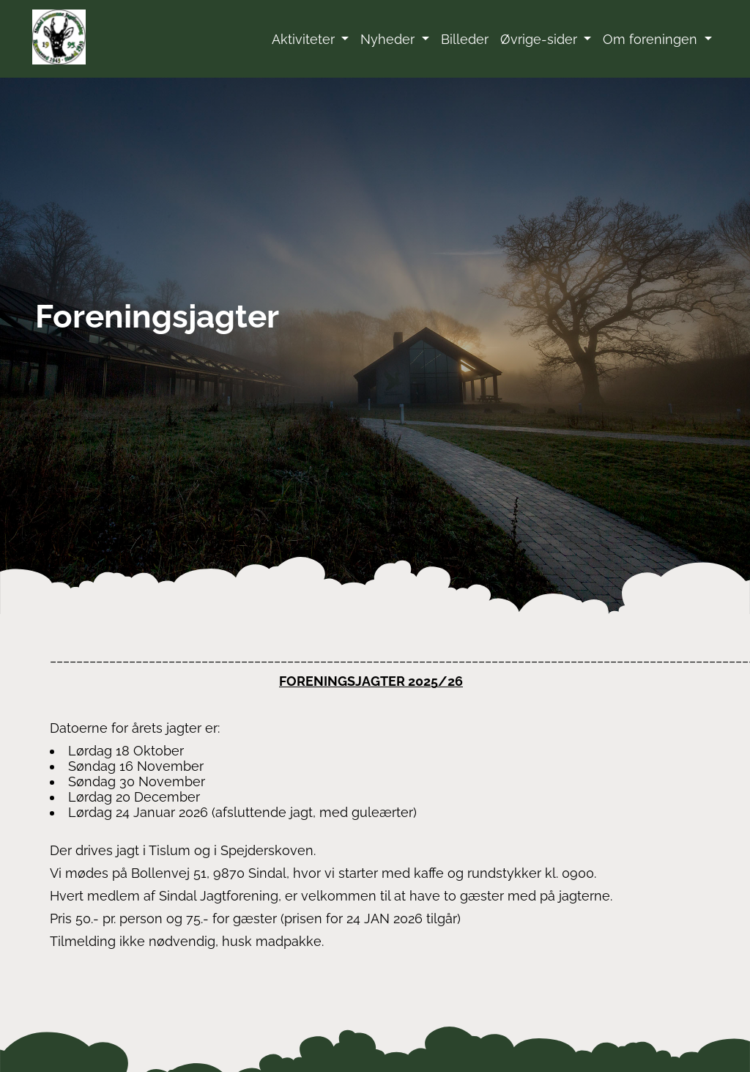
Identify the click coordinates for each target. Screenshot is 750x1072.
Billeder (465, 39)
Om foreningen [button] (652, 39)
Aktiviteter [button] (305, 39)
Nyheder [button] (389, 39)
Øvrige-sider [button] (540, 39)
